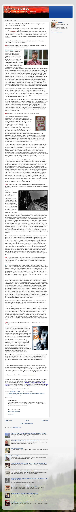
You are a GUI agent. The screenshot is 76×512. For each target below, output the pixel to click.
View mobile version (26, 423)
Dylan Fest (22, 393)
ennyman (27, 393)
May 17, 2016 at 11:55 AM (14, 411)
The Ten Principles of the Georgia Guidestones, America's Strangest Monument (28, 433)
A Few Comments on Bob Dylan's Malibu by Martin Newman (24, 493)
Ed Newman (60, 22)
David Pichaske (15, 393)
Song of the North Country (15, 395)
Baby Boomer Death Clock (17, 448)
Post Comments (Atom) (16, 427)
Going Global (33, 393)
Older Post (44, 420)
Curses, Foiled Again (15, 455)
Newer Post (8, 420)
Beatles (10, 393)
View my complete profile (56, 32)
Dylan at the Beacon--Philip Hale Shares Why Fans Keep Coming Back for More (29, 463)
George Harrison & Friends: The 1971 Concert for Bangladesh (25, 485)
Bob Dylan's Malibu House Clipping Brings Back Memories (24, 470)
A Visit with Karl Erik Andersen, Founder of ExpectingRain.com (25, 440)
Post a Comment (10, 414)
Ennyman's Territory (17, 8)
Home (27, 420)
